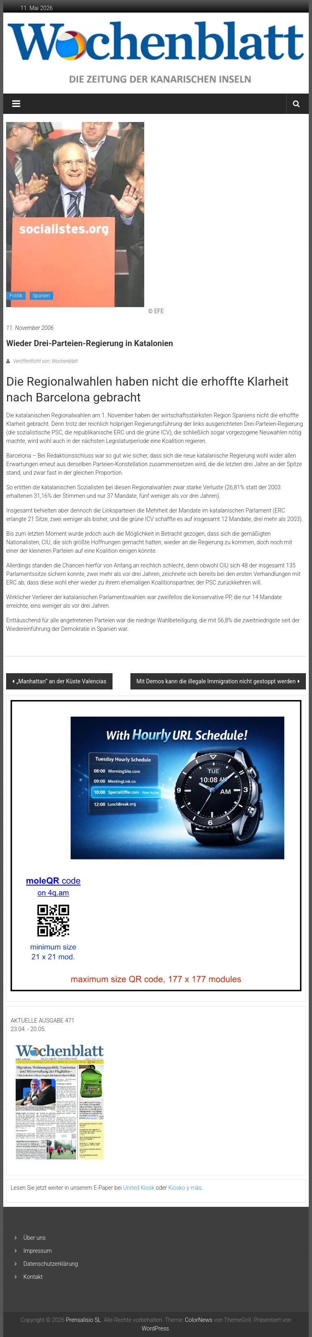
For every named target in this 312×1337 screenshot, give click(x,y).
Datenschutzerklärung (51, 1264)
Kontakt (33, 1277)
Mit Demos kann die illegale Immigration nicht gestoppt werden (216, 681)
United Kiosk (138, 1187)
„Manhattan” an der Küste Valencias (61, 681)
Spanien (41, 296)
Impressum (38, 1251)
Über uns (35, 1237)
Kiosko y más (185, 1187)
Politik (15, 296)
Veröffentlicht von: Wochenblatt (45, 361)
